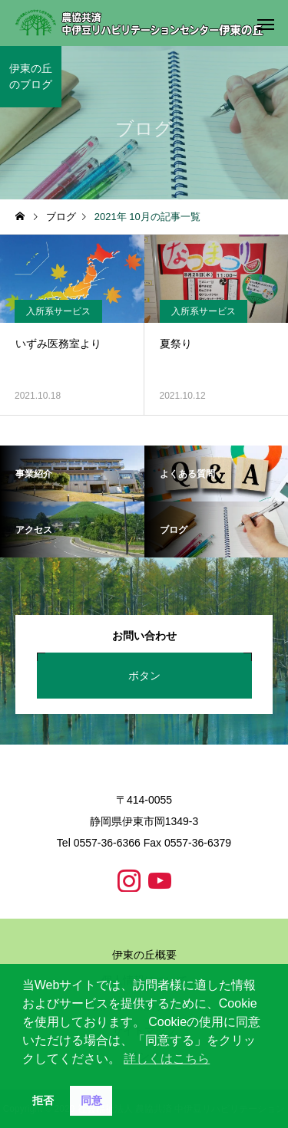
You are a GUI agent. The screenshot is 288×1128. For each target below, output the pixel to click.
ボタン (144, 675)
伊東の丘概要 (144, 955)
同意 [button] (91, 1100)
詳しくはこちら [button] (167, 1058)
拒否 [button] (43, 1100)
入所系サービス (58, 311)
